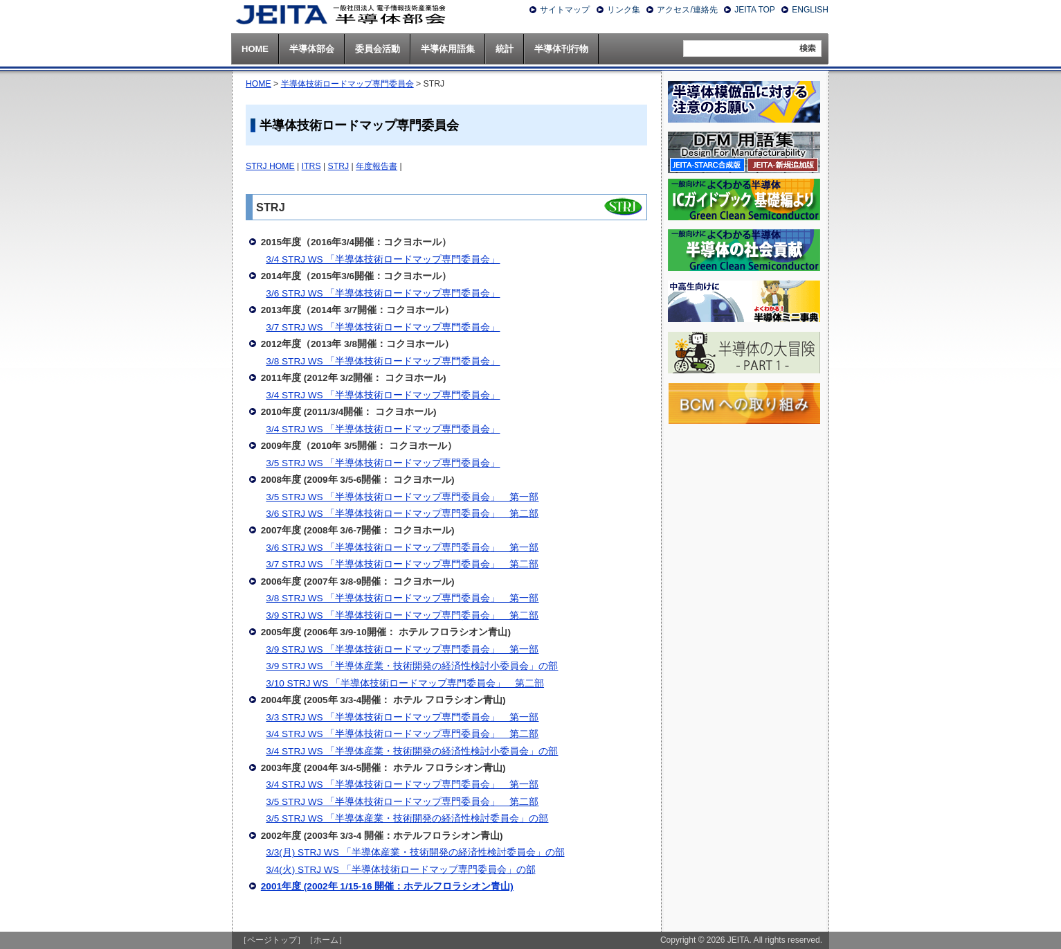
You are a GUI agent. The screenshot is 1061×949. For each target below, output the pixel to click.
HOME (258, 84)
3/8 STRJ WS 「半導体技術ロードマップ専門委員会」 (383, 361)
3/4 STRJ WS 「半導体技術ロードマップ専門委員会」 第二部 (402, 734)
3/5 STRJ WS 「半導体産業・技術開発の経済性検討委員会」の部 (407, 818)
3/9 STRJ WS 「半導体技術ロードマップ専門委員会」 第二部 (402, 615)
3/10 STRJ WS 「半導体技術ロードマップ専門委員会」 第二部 (405, 683)
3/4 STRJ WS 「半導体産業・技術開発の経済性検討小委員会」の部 (412, 751)
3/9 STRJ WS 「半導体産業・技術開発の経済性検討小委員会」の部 (412, 666)
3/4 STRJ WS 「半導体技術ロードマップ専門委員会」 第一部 (402, 784)
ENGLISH (810, 10)
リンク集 (623, 10)
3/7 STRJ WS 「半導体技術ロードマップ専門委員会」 (383, 327)
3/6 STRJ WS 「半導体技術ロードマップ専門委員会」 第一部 (402, 547)
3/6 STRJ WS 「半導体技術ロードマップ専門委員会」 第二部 (402, 513)
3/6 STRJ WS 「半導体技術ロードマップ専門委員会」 (383, 293)
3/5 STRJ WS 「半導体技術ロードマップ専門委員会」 (383, 463)
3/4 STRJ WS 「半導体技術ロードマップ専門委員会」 (383, 259)
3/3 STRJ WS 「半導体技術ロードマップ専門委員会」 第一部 (402, 717)
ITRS (311, 166)
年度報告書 (376, 166)
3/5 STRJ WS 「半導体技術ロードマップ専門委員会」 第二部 (402, 802)
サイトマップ (565, 10)
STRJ (339, 166)
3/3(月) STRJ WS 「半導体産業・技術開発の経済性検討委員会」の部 (415, 852)
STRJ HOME (270, 166)
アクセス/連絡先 (687, 10)
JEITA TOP (754, 10)
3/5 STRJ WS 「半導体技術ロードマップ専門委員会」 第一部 (402, 497)
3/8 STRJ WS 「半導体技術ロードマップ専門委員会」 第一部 (402, 598)
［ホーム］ (326, 940)
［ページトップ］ (272, 940)
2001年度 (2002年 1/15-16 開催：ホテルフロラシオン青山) (387, 886)
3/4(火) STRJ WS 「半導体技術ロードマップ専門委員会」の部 (400, 869)
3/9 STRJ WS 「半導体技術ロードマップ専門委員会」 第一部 (402, 649)
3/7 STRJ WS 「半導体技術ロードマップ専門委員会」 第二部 (402, 564)
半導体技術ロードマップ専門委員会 (347, 84)
